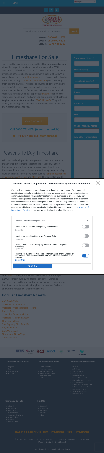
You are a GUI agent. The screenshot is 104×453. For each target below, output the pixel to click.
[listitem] (52, 220)
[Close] (98, 183)
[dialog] (52, 226)
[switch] (85, 226)
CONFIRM (32, 266)
